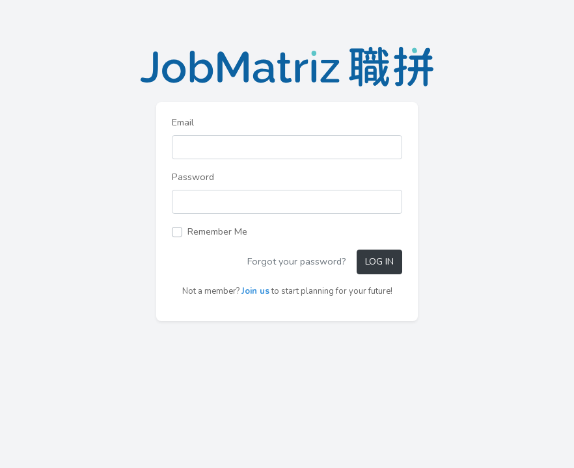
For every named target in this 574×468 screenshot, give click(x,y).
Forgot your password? (296, 261)
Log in (379, 261)
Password (193, 176)
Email (183, 122)
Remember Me (217, 231)
